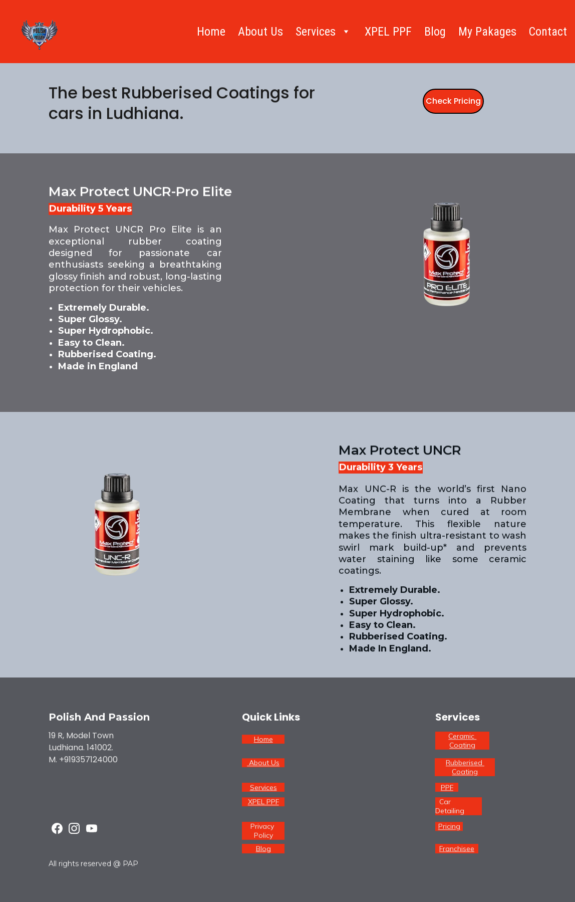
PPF (447, 787)
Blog (435, 32)
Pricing (449, 827)
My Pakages (487, 32)
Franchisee (456, 849)
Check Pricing (453, 102)
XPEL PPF (388, 32)
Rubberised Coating (465, 769)
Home (211, 32)
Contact (548, 32)
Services (263, 787)
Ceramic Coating (462, 742)
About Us (260, 32)
